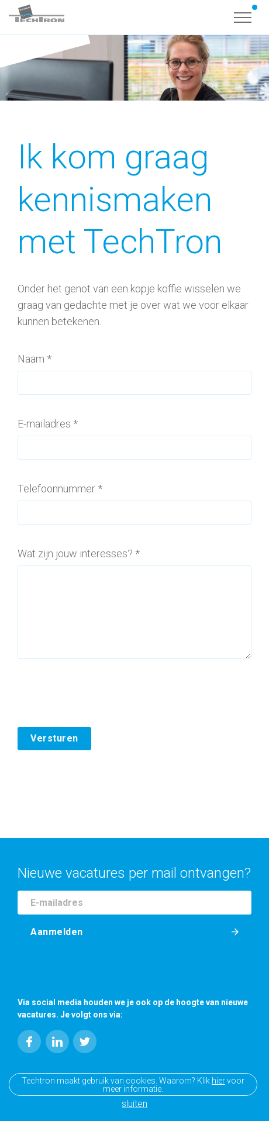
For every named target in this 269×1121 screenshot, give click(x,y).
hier (218, 1080)
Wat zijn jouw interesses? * (79, 553)
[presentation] (106, 704)
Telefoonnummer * (60, 488)
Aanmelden (56, 931)
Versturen (54, 738)
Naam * (34, 359)
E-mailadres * (48, 424)
